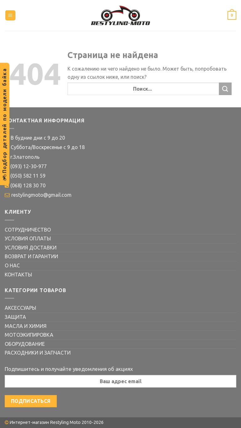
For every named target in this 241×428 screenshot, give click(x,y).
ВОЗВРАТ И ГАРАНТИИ (31, 256)
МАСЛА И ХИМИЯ (25, 326)
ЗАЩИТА (15, 317)
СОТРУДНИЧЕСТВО (28, 230)
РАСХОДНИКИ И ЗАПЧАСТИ (38, 353)
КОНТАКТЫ (18, 274)
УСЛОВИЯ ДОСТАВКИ (30, 247)
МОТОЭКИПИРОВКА (29, 335)
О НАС (12, 265)
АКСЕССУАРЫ (20, 308)
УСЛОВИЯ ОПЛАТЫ (28, 238)
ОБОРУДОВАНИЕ (25, 344)
